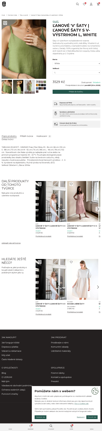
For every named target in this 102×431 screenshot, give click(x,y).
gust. (56, 21)
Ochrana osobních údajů (13, 391)
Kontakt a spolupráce (61, 378)
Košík (71, 427)
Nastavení (76, 416)
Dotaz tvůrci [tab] (8, 139)
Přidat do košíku (76, 92)
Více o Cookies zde (81, 402)
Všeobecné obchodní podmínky (17, 386)
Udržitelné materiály (61, 352)
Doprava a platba (10, 348)
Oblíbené (30, 427)
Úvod (10, 429)
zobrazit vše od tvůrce (11, 244)
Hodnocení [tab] (44, 136)
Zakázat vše (42, 416)
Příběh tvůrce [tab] (26, 136)
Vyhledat (51, 429)
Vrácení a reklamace (11, 352)
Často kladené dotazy (12, 360)
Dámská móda (12, 15)
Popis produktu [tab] (9, 136)
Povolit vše (90, 416)
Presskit (55, 382)
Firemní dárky (57, 374)
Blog (4, 374)
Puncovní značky (10, 395)
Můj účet (6, 356)
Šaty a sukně (24, 15)
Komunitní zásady (60, 348)
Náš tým (6, 382)
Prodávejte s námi (60, 343)
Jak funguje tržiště (10, 343)
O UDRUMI (7, 378)
